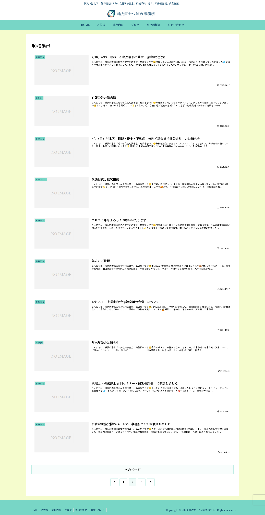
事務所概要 (81, 510)
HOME (33, 510)
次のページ (133, 469)
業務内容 (56, 510)
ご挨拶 (44, 510)
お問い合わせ (98, 510)
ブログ (68, 510)
